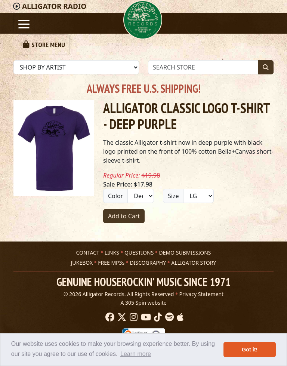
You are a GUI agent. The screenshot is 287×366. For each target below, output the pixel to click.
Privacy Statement (201, 294)
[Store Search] (203, 67)
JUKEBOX (82, 262)
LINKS (112, 252)
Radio (54, 6)
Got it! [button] (249, 350)
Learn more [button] (135, 354)
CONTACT (87, 252)
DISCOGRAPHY (148, 262)
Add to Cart (124, 216)
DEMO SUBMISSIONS (185, 252)
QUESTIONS (139, 252)
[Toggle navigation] (23, 23)
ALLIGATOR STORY (193, 262)
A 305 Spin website (143, 302)
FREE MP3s (111, 262)
